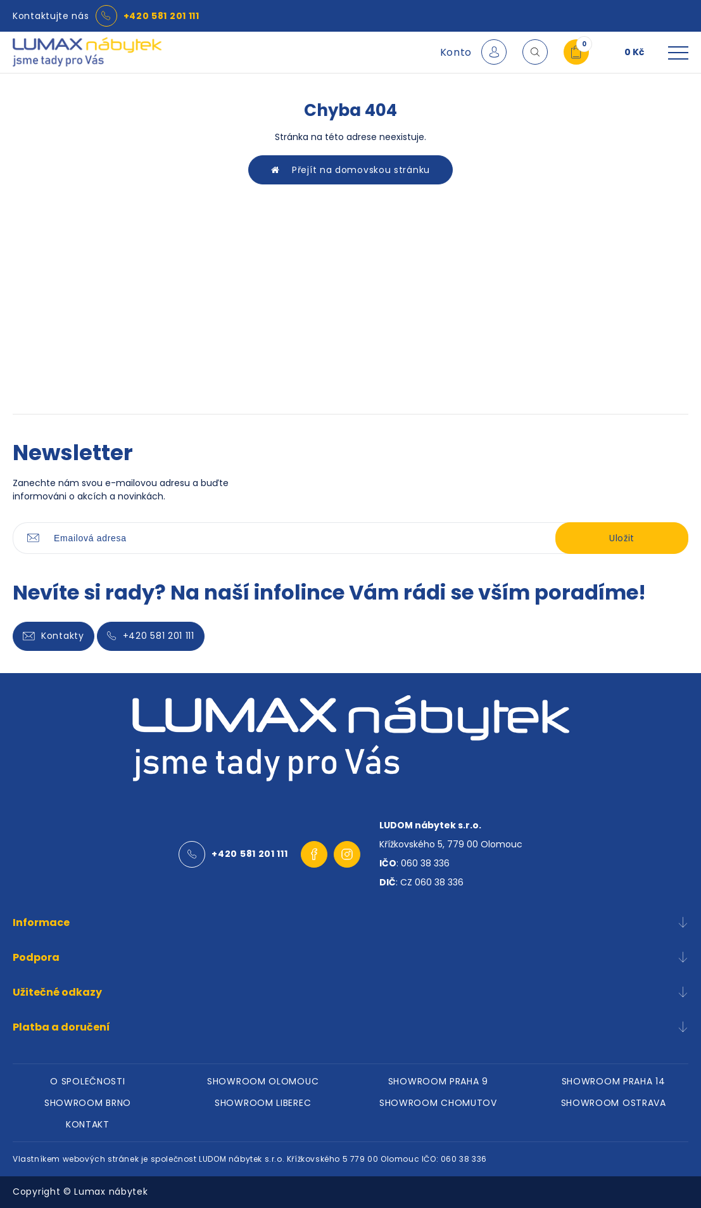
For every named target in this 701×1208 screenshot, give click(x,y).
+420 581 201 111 (161, 16)
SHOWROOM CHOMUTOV (438, 1102)
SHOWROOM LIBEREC (263, 1102)
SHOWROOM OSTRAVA (613, 1102)
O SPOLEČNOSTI (87, 1081)
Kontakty (53, 635)
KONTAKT (88, 1124)
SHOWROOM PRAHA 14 (614, 1081)
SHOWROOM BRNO (87, 1102)
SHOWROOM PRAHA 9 (438, 1081)
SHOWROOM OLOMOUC (263, 1081)
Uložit (622, 538)
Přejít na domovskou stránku (350, 170)
